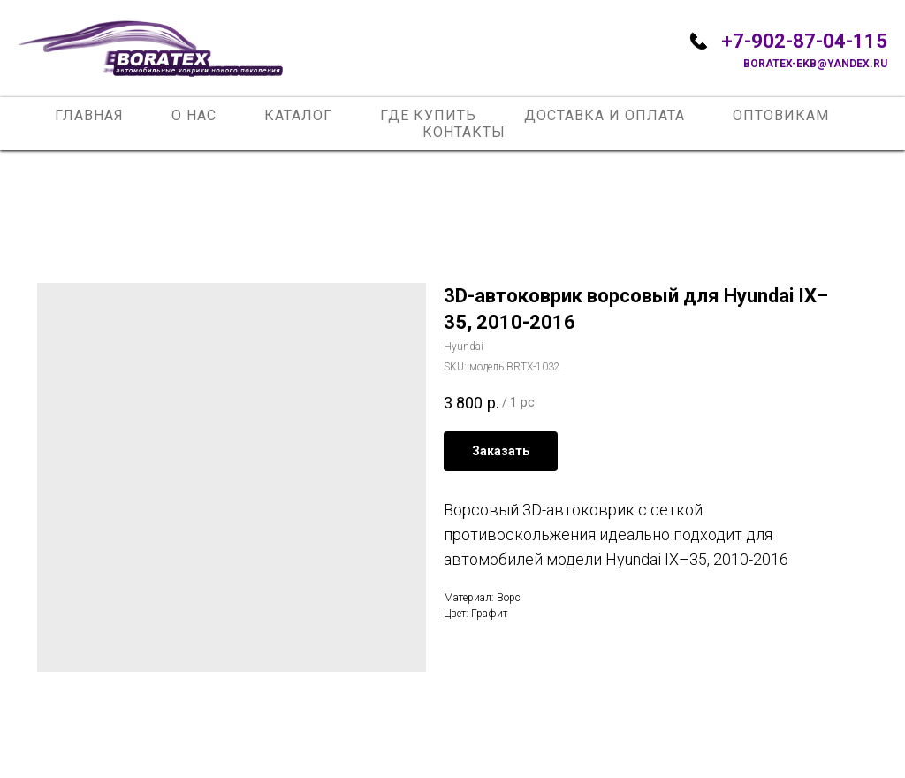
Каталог (298, 115)
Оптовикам (781, 115)
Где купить (428, 115)
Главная (89, 115)
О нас (194, 115)
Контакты (464, 132)
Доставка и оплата (604, 115)
